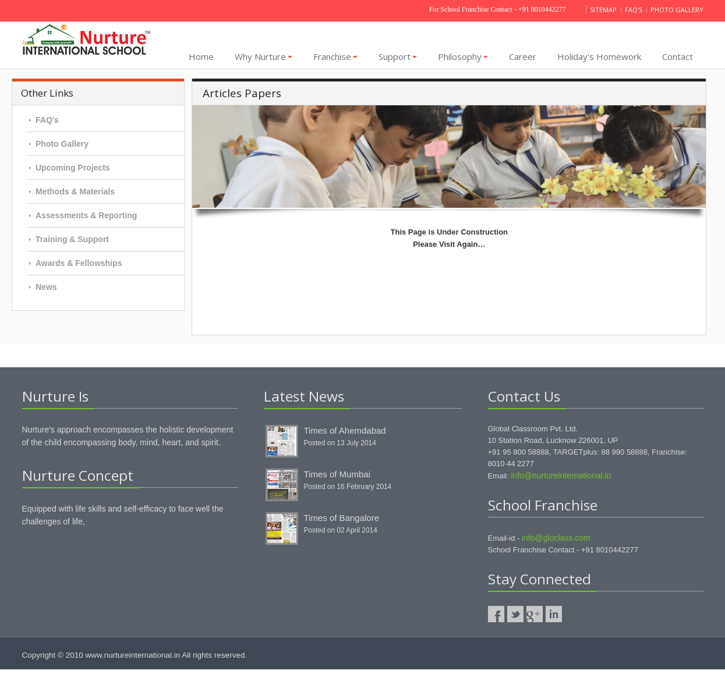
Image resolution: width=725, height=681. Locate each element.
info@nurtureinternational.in (561, 475)
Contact (677, 56)
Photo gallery (676, 9)
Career (522, 56)
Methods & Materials (75, 191)
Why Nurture (263, 56)
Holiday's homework (599, 56)
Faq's (634, 9)
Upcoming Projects (73, 167)
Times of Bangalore (342, 518)
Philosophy (463, 56)
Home (201, 56)
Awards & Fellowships (79, 263)
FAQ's (47, 120)
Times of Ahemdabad (345, 430)
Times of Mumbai (337, 474)
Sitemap (604, 9)
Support (398, 56)
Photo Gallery (62, 143)
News (46, 287)
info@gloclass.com (556, 537)
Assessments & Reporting (86, 215)
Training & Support (72, 239)
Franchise (335, 56)
